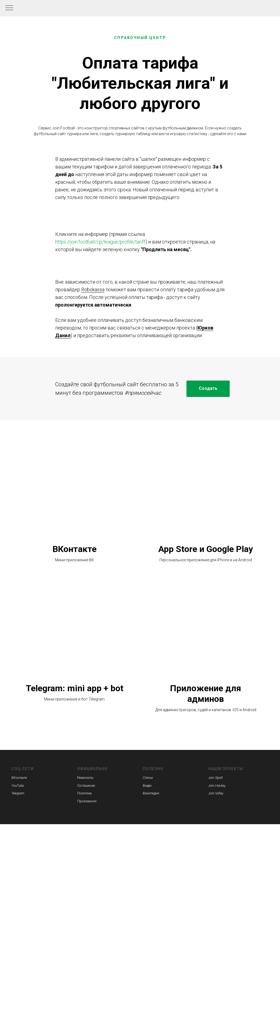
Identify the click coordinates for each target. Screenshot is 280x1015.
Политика (84, 793)
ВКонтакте (74, 549)
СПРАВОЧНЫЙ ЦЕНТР (140, 37)
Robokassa (92, 289)
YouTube (17, 786)
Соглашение (86, 786)
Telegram (17, 793)
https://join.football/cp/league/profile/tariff (100, 242)
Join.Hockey (217, 786)
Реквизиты (85, 778)
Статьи (148, 778)
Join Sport (215, 778)
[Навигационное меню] (9, 8)
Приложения (87, 801)
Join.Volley (215, 793)
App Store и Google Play (205, 549)
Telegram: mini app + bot (74, 688)
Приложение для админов (205, 693)
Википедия (151, 793)
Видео (147, 786)
